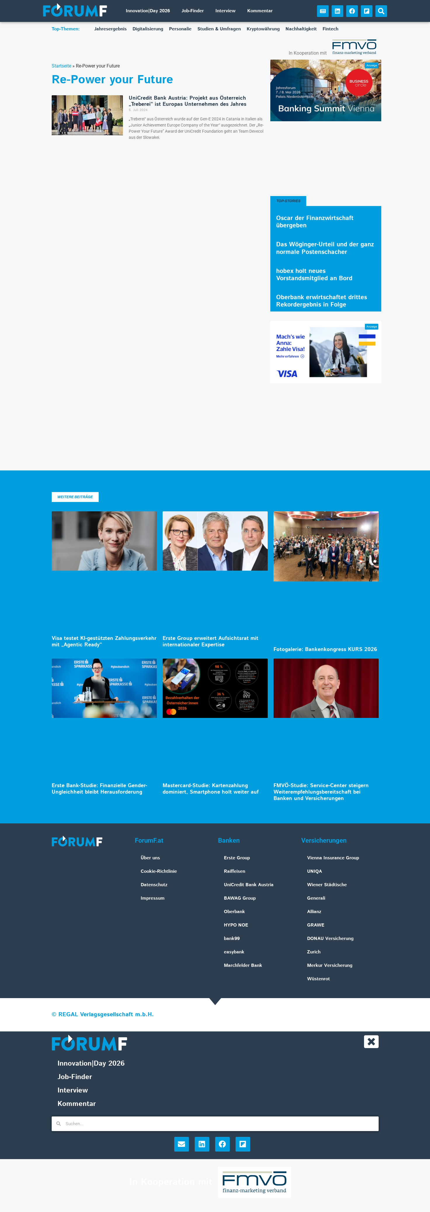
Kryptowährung (263, 29)
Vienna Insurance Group (333, 858)
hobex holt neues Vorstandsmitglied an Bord (314, 275)
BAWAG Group (240, 898)
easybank (234, 952)
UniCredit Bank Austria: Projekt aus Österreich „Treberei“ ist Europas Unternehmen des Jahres (187, 101)
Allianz (314, 911)
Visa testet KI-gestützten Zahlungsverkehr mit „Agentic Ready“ (104, 642)
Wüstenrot (318, 979)
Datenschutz (154, 885)
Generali (316, 898)
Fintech (330, 29)
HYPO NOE (236, 925)
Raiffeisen (234, 871)
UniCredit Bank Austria (249, 885)
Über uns (150, 858)
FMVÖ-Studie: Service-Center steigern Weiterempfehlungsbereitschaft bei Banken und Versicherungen (321, 792)
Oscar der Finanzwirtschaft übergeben (315, 222)
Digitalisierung (148, 29)
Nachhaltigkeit (301, 29)
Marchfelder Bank (243, 965)
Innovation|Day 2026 (148, 11)
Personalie (180, 29)
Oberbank (234, 911)
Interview (225, 11)
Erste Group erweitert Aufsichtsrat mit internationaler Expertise (210, 642)
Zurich (314, 952)
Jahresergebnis (110, 29)
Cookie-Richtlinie (159, 871)
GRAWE (315, 925)
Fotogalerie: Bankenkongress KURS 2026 (325, 649)
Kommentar (260, 11)
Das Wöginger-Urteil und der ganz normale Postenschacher (325, 248)
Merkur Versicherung (329, 965)
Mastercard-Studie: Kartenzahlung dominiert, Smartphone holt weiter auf (211, 789)
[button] (381, 11)
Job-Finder (193, 11)
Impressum (153, 898)
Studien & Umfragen (219, 29)
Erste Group (237, 858)
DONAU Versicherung (330, 938)
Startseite (61, 66)
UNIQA (314, 871)
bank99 (232, 938)
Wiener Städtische (327, 885)
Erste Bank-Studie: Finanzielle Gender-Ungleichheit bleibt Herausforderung (99, 789)
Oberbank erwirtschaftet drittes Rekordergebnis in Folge (321, 301)
